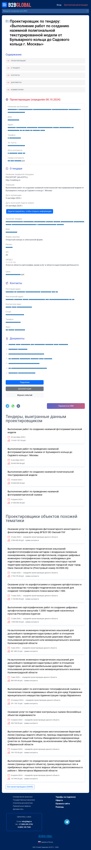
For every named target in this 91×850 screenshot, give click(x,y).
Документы (16, 82)
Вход (59, 5)
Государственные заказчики (24, 800)
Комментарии (17, 90)
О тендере (15, 68)
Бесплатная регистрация (76, 5)
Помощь (60, 807)
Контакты (15, 75)
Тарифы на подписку (66, 797)
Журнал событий (24, 395)
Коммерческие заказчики (22, 797)
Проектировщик (18, 61)
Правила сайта (63, 803)
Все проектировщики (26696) (20, 787)
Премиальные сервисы (22, 806)
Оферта (59, 800)
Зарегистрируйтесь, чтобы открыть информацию (30, 211)
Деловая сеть (18, 809)
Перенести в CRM (66, 406)
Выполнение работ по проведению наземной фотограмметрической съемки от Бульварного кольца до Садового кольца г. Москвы (40, 452)
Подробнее (25, 382)
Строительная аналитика (23, 803)
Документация (24, 389)
